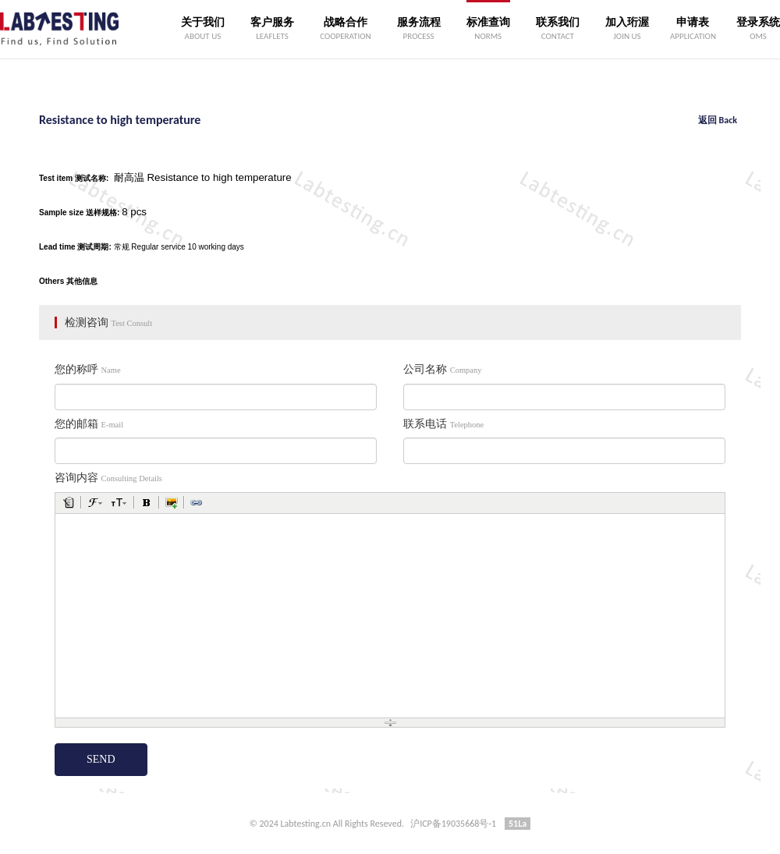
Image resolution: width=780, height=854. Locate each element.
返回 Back (717, 120)
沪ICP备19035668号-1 (453, 823)
